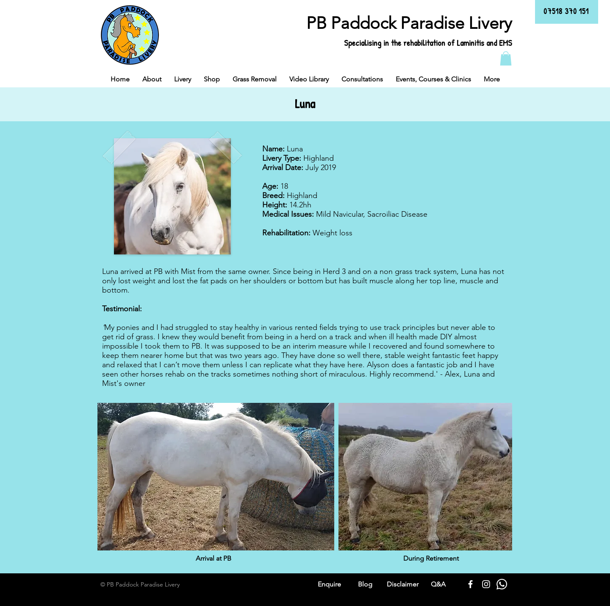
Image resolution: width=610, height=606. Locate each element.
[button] (506, 58)
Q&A (438, 584)
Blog (365, 584)
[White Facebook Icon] (470, 584)
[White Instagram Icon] (486, 584)
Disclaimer (403, 584)
